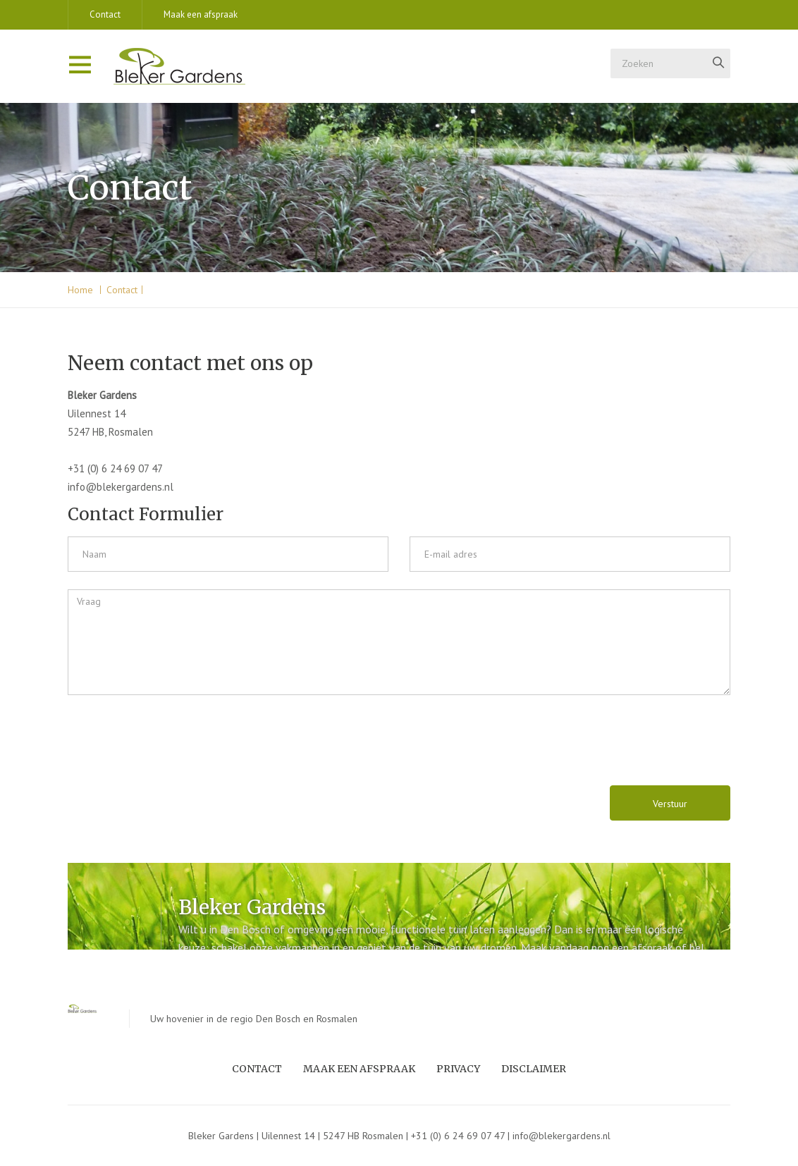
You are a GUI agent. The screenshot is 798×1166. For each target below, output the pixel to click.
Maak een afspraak (201, 14)
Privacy (458, 1068)
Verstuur (670, 803)
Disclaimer (533, 1068)
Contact (105, 14)
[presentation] (164, 740)
